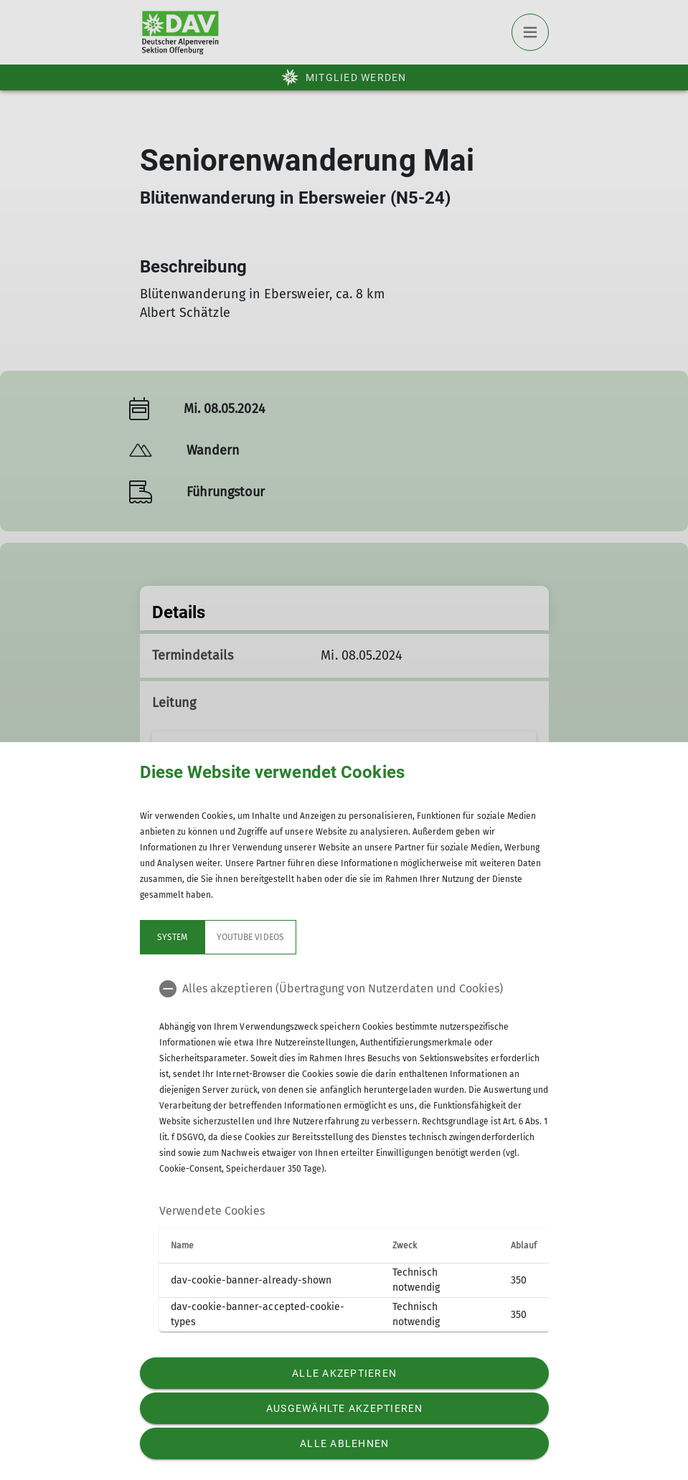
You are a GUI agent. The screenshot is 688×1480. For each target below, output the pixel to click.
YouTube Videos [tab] (250, 937)
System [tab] (171, 937)
